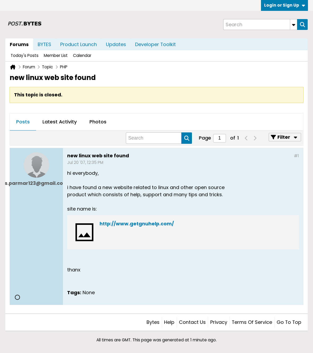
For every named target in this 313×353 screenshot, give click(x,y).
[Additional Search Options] (293, 24)
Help (169, 322)
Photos (97, 121)
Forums (19, 44)
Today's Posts (24, 55)
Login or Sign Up (284, 5)
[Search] (260, 24)
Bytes (153, 322)
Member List (56, 55)
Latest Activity (59, 121)
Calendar (82, 55)
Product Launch (78, 44)
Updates (116, 44)
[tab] (23, 122)
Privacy (218, 322)
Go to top (289, 322)
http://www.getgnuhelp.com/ (137, 223)
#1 (296, 156)
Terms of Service (252, 322)
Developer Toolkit (155, 44)
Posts (23, 121)
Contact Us (192, 322)
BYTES (44, 44)
